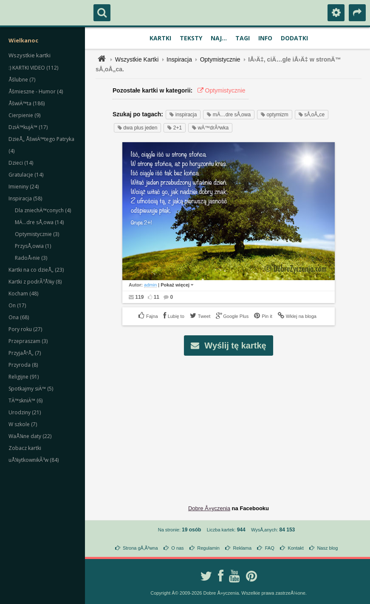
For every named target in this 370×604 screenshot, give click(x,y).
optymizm (274, 115)
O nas (177, 548)
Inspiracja (179, 59)
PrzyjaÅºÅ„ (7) (24, 353)
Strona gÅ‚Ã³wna (140, 548)
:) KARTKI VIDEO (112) (33, 67)
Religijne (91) (23, 376)
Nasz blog (327, 548)
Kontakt (295, 548)
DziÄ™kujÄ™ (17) (28, 127)
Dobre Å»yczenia (209, 508)
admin (150, 284)
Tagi (242, 38)
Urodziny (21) (24, 412)
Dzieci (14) (20, 162)
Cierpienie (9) (24, 115)
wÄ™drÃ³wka (210, 128)
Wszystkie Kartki (137, 59)
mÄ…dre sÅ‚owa (229, 115)
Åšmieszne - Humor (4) (35, 91)
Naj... (219, 38)
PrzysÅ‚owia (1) (33, 246)
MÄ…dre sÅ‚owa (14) (39, 222)
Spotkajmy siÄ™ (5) (30, 388)
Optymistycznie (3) (37, 234)
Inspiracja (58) (25, 198)
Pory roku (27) (25, 329)
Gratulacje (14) (25, 174)
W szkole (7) (22, 424)
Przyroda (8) (23, 364)
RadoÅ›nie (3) (31, 257)
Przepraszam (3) (28, 341)
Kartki (160, 38)
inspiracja (183, 115)
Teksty (191, 38)
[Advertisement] (233, 423)
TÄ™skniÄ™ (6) (25, 400)
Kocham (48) (23, 293)
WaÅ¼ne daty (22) (29, 436)
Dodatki (294, 38)
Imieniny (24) (23, 186)
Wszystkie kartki (29, 55)
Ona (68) (18, 317)
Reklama (242, 548)
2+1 (174, 128)
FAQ (269, 548)
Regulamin (208, 548)
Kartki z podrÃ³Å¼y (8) (35, 281)
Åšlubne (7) (21, 79)
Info (265, 38)
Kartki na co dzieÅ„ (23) (36, 269)
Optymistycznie (220, 59)
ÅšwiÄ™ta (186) (26, 103)
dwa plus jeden (137, 128)
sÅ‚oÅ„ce (312, 115)
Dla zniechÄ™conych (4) (43, 210)
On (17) (17, 305)
